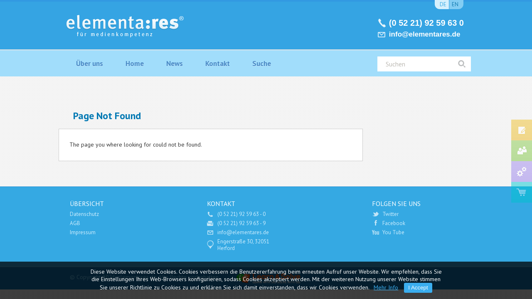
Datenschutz (84, 214)
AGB (75, 223)
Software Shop (521, 192)
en (455, 4)
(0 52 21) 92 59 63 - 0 (241, 214)
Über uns (89, 63)
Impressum (83, 232)
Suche (261, 63)
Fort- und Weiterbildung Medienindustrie (521, 130)
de (443, 4)
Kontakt (217, 63)
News (174, 63)
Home (135, 63)
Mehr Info (386, 287)
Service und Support (521, 171)
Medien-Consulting (521, 150)
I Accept (418, 287)
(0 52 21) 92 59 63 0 (426, 22)
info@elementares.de (425, 34)
